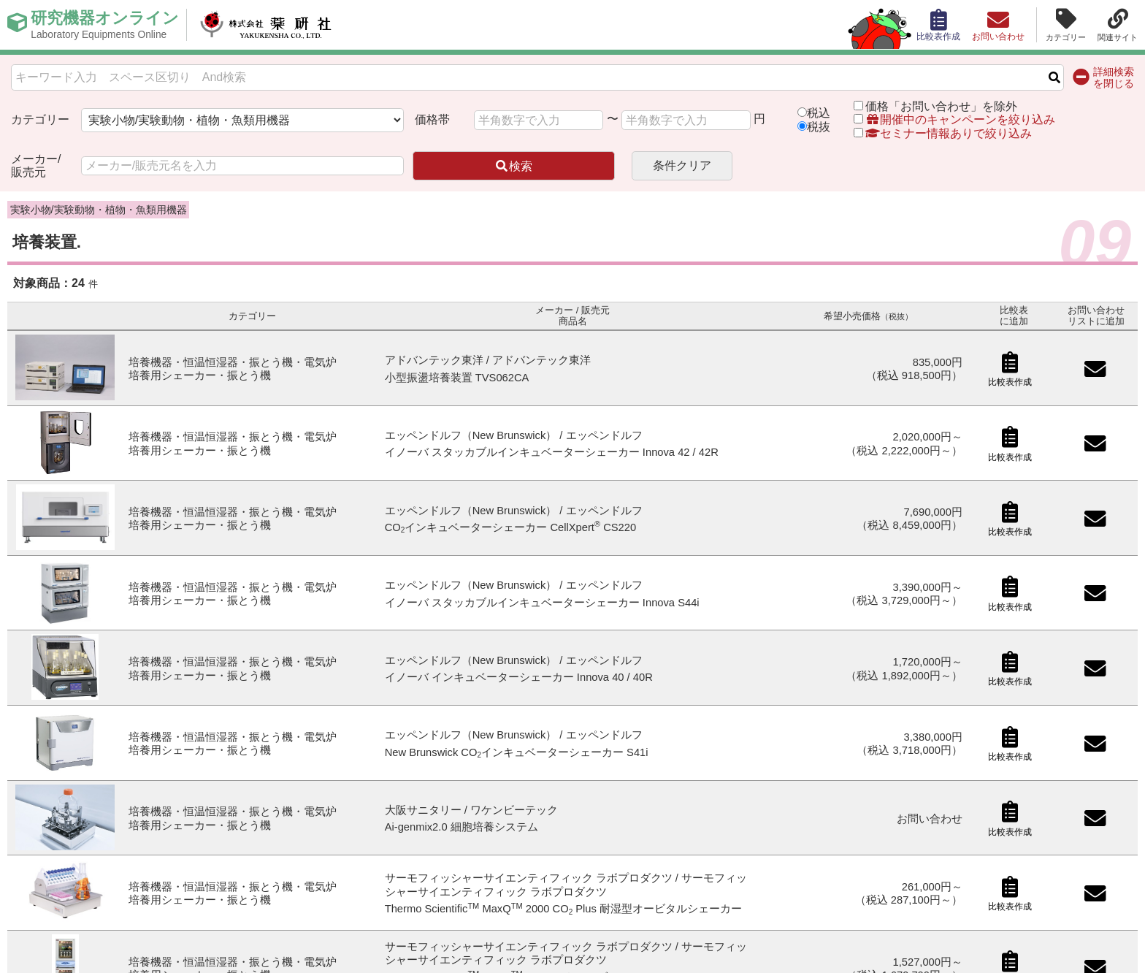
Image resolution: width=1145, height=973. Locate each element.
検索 (513, 166)
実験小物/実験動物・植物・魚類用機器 (98, 209)
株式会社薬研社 (267, 24)
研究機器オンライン (105, 25)
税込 (818, 113)
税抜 (818, 127)
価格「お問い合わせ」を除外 (941, 106)
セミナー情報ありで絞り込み (943, 133)
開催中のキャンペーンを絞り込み (960, 119)
